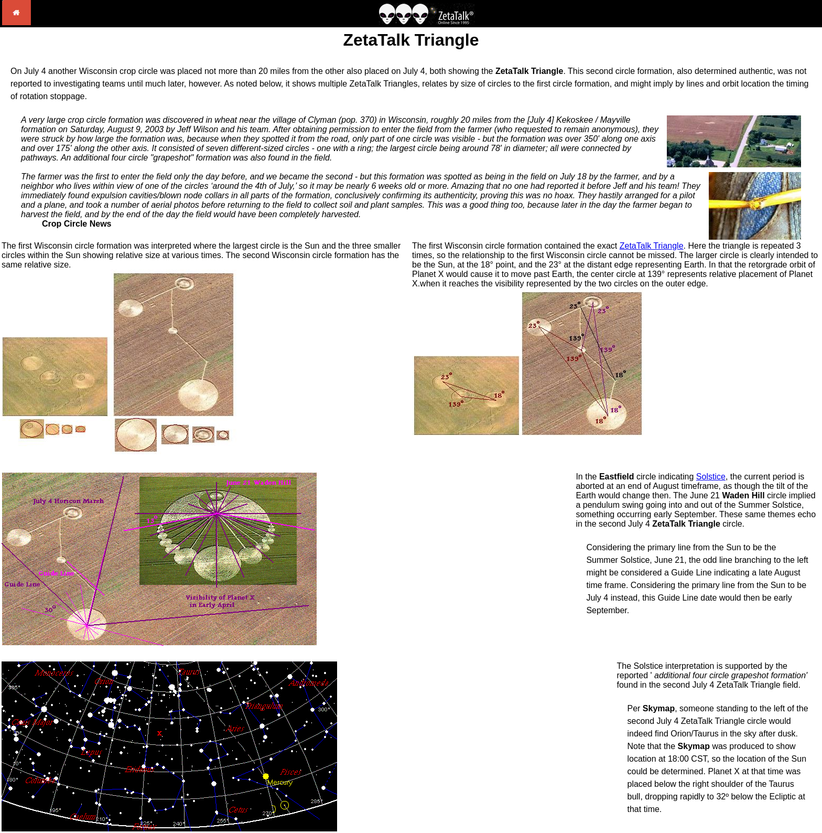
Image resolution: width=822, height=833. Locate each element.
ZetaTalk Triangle (652, 245)
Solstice (711, 476)
